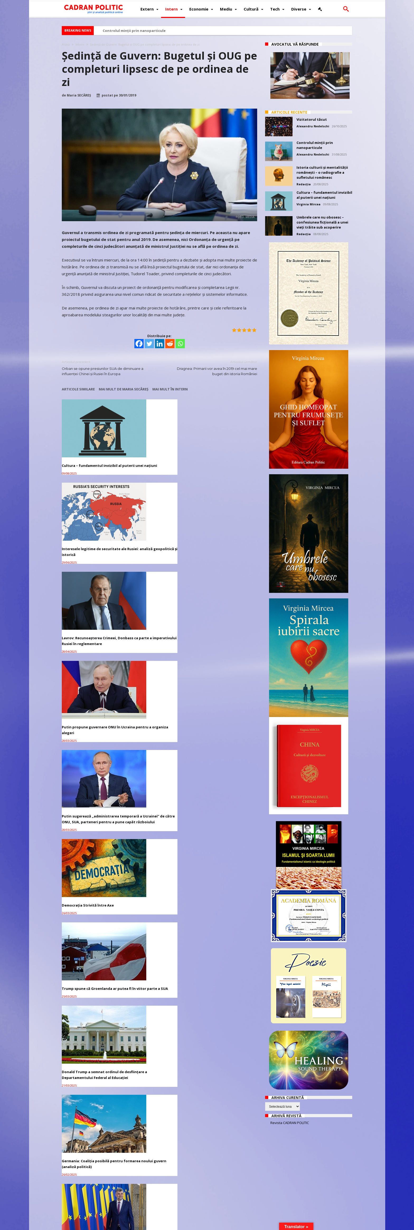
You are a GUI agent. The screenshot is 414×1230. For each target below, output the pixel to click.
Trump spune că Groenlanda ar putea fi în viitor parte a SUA (89, 617)
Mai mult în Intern (170, 389)
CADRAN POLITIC (95, 1225)
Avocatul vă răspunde (295, 44)
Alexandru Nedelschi (313, 126)
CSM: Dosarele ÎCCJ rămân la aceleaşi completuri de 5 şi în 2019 (158, 1167)
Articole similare (78, 389)
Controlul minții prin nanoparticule (134, 30)
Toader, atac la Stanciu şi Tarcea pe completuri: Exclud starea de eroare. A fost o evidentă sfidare (91, 1170)
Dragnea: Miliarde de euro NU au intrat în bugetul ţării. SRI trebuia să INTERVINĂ (226, 1095)
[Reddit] (170, 343)
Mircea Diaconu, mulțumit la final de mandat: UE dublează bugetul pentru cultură (91, 944)
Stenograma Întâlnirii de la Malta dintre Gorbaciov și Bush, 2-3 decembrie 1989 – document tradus (158, 698)
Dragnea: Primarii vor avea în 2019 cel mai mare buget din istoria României (212, 367)
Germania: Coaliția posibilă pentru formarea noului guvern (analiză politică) (226, 620)
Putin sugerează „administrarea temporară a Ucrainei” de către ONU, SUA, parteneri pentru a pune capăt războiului (157, 538)
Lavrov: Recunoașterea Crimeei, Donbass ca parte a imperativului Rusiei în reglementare (225, 456)
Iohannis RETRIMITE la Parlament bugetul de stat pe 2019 (157, 941)
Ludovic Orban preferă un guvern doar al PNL (91, 860)
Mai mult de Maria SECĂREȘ (123, 389)
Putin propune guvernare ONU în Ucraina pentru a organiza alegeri (92, 532)
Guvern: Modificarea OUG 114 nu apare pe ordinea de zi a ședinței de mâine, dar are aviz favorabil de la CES (226, 866)
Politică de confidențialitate (133, 1225)
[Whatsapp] (180, 343)
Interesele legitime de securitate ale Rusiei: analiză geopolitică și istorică (158, 456)
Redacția (304, 184)
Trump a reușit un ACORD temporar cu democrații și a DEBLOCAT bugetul (86, 1095)
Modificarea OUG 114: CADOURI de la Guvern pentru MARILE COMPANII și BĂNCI (226, 776)
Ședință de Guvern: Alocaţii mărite (226, 938)
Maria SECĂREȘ (79, 95)
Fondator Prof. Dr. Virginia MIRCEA (203, 1225)
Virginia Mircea (309, 204)
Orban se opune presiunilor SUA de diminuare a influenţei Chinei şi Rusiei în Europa (107, 367)
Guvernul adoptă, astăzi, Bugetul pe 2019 (225, 1017)
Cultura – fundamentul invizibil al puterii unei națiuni (91, 453)
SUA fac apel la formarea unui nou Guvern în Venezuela (159, 1092)
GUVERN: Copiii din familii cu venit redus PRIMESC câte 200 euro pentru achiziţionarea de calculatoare (158, 866)
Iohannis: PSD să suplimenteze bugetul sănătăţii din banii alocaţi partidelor (92, 1020)
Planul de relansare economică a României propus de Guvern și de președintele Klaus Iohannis (91, 776)
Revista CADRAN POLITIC (289, 1122)
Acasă (66, 44)
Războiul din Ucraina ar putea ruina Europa (222, 692)
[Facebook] (139, 343)
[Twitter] (149, 343)
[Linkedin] (159, 343)
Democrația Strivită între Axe (222, 529)
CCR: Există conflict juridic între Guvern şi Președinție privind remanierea (223, 1170)
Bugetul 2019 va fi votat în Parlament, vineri (151, 1017)
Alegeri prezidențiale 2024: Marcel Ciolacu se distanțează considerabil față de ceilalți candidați (91, 698)
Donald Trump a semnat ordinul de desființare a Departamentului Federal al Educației (158, 620)
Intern (80, 44)
